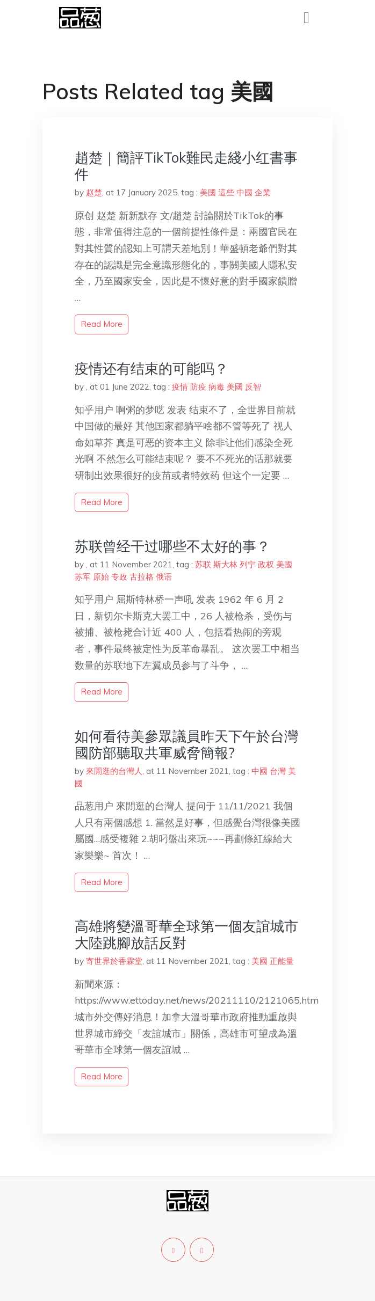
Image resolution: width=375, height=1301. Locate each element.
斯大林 (225, 564)
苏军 (83, 577)
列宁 (248, 564)
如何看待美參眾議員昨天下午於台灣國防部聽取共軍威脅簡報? (186, 744)
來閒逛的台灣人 (114, 771)
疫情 (180, 387)
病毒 (216, 387)
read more (101, 324)
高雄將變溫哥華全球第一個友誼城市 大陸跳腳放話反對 (193, 934)
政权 (266, 564)
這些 (226, 192)
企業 (263, 192)
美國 (208, 192)
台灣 (278, 771)
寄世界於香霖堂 (114, 961)
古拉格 (141, 577)
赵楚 (94, 192)
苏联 (203, 564)
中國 (244, 192)
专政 (119, 577)
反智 (253, 387)
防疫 (198, 387)
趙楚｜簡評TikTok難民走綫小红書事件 (186, 166)
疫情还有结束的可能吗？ (151, 368)
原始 (101, 577)
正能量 (282, 961)
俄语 (164, 577)
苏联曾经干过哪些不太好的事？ (172, 546)
